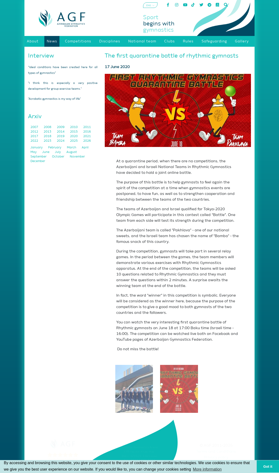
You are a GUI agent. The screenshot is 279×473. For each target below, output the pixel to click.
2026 (87, 140)
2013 (48, 131)
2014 (61, 131)
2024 (61, 140)
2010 (74, 127)
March (72, 147)
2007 (34, 127)
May (33, 152)
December (37, 161)
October (58, 156)
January (36, 147)
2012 (34, 131)
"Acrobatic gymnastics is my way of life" (54, 99)
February (55, 147)
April (85, 147)
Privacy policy (216, 458)
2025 (74, 140)
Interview (41, 56)
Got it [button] (268, 466)
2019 (61, 136)
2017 (34, 136)
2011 (87, 127)
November (77, 156)
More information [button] (207, 469)
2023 (48, 140)
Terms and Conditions (216, 452)
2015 (74, 131)
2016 (87, 131)
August (71, 152)
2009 (61, 127)
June (46, 152)
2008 (48, 127)
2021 (87, 136)
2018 (48, 136)
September (38, 156)
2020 (74, 136)
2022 (34, 140)
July (58, 152)
